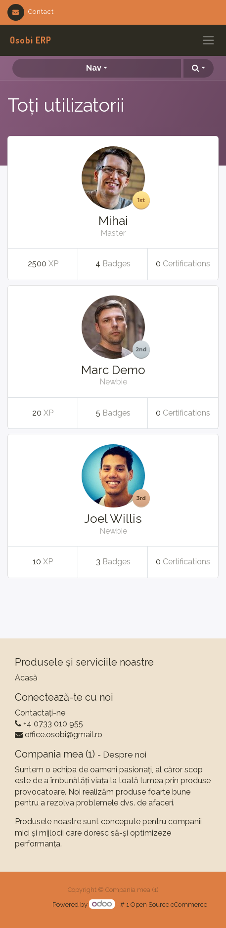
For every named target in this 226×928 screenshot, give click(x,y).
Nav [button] (93, 68)
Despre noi (124, 754)
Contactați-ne (40, 712)
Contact (30, 11)
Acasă (26, 677)
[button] (198, 68)
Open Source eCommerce (169, 904)
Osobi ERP (30, 40)
